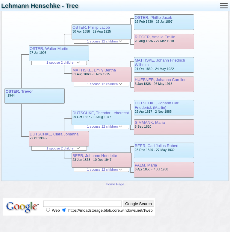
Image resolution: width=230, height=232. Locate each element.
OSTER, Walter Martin (49, 48)
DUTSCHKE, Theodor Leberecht (100, 113)
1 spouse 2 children (63, 62)
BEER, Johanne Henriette (94, 155)
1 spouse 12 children (104, 41)
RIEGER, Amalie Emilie (155, 37)
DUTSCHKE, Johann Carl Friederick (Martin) (157, 105)
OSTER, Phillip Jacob (91, 27)
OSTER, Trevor (19, 91)
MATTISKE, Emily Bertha (94, 70)
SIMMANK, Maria (150, 122)
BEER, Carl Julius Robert (156, 146)
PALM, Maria (146, 165)
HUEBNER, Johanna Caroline (161, 79)
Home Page (115, 184)
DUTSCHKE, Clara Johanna (54, 134)
